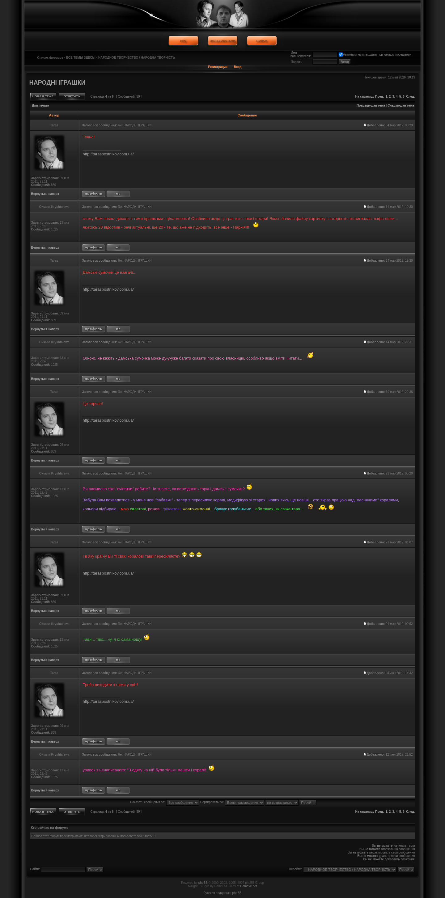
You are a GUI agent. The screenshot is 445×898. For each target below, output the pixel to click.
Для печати (40, 105)
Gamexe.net (248, 886)
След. (410, 96)
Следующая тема (401, 105)
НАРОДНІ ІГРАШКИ (57, 82)
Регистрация (217, 67)
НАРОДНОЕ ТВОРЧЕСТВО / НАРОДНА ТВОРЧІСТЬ (136, 57)
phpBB (203, 882)
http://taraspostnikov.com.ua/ (108, 154)
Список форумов (50, 57)
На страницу (365, 96)
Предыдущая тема (371, 105)
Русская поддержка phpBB (222, 893)
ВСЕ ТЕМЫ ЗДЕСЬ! (80, 57)
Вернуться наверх (45, 194)
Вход (238, 67)
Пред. (379, 96)
